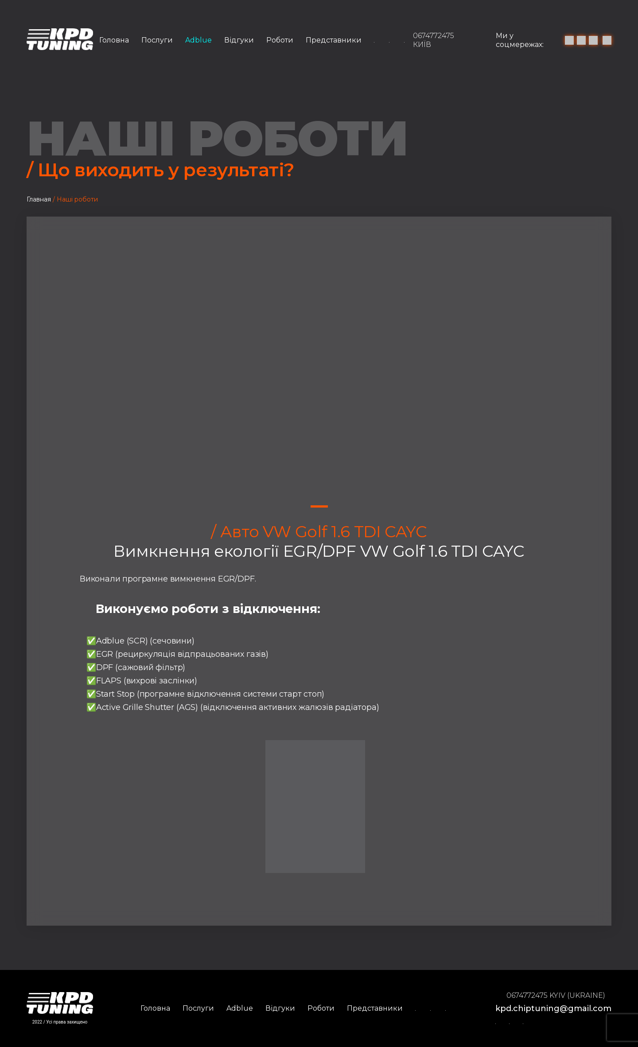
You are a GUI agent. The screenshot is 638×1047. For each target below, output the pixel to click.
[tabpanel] (319, 369)
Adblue (198, 40)
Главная (39, 199)
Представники (334, 40)
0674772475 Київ (433, 40)
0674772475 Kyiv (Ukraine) (555, 995)
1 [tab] (319, 506)
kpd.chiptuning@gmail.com (553, 1008)
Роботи (279, 40)
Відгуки (239, 40)
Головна (114, 40)
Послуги (157, 40)
